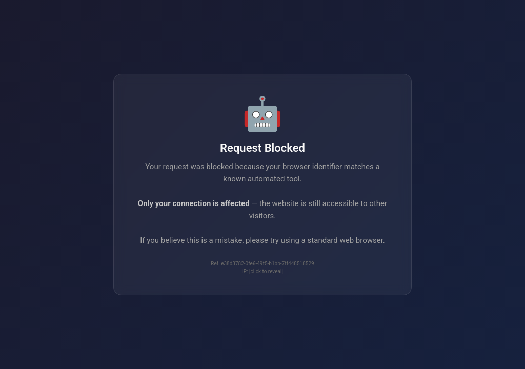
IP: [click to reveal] (262, 271)
